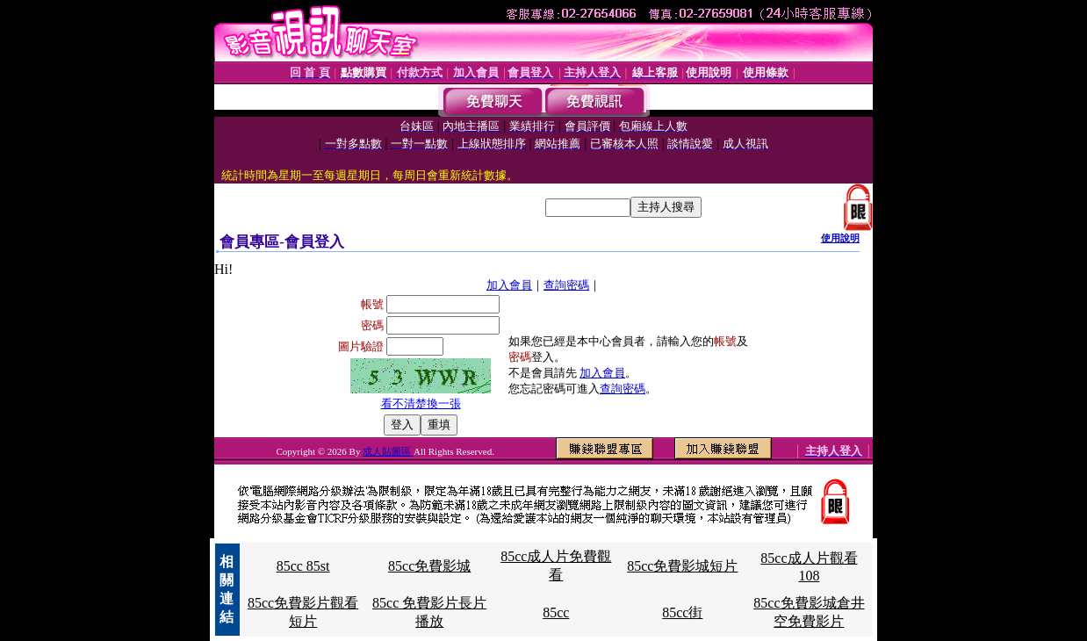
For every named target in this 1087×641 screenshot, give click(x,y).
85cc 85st (303, 565)
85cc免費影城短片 (682, 565)
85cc (556, 612)
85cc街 (682, 612)
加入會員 (509, 285)
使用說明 (840, 238)
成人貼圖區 (388, 451)
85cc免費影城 (429, 565)
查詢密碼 (566, 285)
